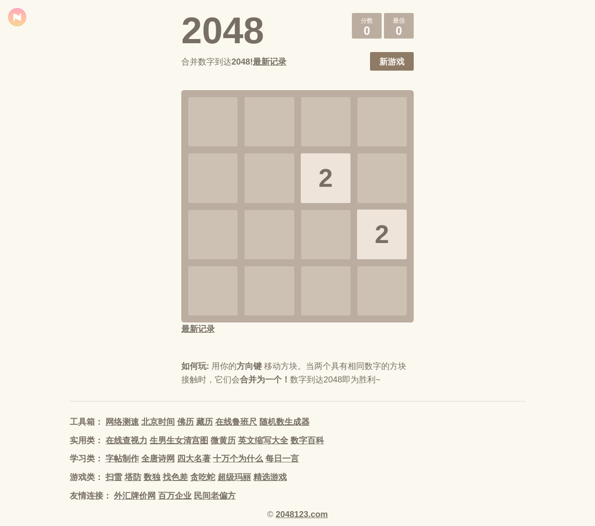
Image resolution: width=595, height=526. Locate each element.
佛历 (185, 422)
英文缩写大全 (263, 440)
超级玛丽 (234, 477)
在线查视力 (126, 440)
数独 (152, 477)
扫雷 (114, 477)
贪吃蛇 (202, 477)
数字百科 (307, 440)
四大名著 (194, 458)
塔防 (133, 477)
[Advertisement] (111, 218)
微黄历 (223, 440)
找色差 (175, 477)
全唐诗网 (158, 458)
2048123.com (302, 514)
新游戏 (391, 61)
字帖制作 (122, 458)
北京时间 (158, 422)
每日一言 (282, 458)
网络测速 (122, 422)
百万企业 (175, 495)
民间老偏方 (215, 495)
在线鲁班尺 (236, 422)
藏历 (204, 422)
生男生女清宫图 (179, 440)
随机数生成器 (284, 422)
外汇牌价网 (135, 495)
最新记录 (269, 61)
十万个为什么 (238, 458)
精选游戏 (270, 477)
